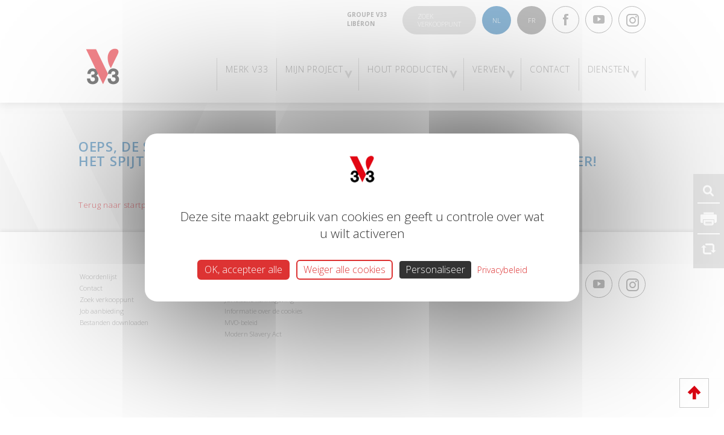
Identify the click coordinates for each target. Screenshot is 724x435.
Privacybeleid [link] (502, 270)
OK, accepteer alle (243, 269)
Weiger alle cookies (344, 269)
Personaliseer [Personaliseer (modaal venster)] (435, 269)
